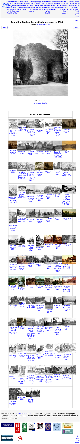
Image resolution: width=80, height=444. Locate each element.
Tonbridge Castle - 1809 (33, 152)
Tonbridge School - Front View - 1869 (42, 197)
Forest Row (31, 4)
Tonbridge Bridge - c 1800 (15, 151)
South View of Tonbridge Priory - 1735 (24, 128)
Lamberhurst (60, 5)
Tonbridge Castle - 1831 (60, 171)
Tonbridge (10, 13)
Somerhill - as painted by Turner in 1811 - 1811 (60, 154)
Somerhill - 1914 (60, 305)
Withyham (54, 9)
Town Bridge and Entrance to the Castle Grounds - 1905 (60, 266)
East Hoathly (9, 6)
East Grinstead (65, 2)
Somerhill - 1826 (15, 170)
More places (64, 12)
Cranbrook (54, 1)
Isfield (53, 5)
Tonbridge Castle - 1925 (69, 327)
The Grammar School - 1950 (33, 399)
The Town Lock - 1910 (33, 305)
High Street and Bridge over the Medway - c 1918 (15, 330)
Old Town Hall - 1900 (22, 245)
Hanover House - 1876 (51, 195)
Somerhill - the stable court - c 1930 (60, 376)
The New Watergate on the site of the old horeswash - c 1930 (33, 378)
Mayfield (26, 7)
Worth (59, 9)
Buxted (26, 1)
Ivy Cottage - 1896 (33, 219)
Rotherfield (37, 7)
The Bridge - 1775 (42, 130)
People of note (77, 12)
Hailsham (65, 5)
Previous (5, 27)
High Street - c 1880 (60, 194)
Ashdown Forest (10, 2)
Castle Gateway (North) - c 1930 (22, 380)
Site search (77, 8)
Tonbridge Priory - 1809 (39, 151)
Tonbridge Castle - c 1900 (60, 245)
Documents (73, 7)
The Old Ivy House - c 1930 (40, 355)
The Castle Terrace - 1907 (15, 287)
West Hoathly (47, 12)
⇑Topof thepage (77, 439)
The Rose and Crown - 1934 (13, 402)
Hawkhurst (15, 5)
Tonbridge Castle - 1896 (51, 219)
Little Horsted (15, 8)
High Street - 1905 (42, 264)
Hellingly (26, 5)
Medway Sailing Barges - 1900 (30, 247)
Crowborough (60, 1)
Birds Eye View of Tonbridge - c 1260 (15, 132)
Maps (72, 9)
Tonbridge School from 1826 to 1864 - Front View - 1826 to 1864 (33, 175)
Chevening (32, 1)
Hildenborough (44, 5)
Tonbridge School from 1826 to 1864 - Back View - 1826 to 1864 (24, 174)
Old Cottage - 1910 (15, 305)
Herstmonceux (33, 7)
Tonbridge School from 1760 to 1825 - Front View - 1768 (33, 132)
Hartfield (9, 9)
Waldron (31, 11)
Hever (37, 5)
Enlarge (76, 20)
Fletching (26, 3)
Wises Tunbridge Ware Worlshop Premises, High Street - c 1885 (69, 198)
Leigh (9, 11)
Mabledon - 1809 (24, 151)
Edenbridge (16, 3)
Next (76, 27)
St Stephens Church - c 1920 (51, 328)
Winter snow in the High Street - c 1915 (69, 307)
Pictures (72, 5)
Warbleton (37, 9)
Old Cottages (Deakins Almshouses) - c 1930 (33, 357)
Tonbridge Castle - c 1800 (69, 130)
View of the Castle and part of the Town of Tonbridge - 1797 (60, 130)
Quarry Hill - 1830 (51, 171)
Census (71, 1)
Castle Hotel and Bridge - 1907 (51, 286)
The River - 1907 (22, 288)
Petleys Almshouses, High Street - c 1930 (42, 378)
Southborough (55, 7)
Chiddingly (37, 1)
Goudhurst (48, 3)
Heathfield (21, 5)
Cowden (48, 1)
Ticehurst (65, 9)
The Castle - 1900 (69, 218)
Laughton (65, 7)
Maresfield (21, 7)
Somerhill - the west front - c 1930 (69, 376)
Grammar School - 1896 (42, 220)
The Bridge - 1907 (42, 286)
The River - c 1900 (51, 244)
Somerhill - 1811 (69, 151)
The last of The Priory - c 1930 (60, 354)
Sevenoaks (49, 9)
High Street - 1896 (57, 217)
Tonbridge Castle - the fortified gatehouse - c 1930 (49, 378)
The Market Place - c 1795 (51, 130)
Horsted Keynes (47, 6)
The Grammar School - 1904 (24, 266)
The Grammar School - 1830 (42, 172)
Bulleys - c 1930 (15, 376)
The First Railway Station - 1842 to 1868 (24, 194)
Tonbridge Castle (40, 103)
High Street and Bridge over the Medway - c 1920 (42, 329)
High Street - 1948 (24, 397)
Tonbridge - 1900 (40, 247)
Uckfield (20, 9)
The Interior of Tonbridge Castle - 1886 (13, 227)
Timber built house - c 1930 (24, 354)
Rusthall (42, 7)
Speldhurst (59, 7)
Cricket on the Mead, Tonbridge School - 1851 (33, 197)
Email (77, 5)
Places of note (77, 16)
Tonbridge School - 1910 (24, 304)
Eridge (20, 3)
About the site (77, 2)
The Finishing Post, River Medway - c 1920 (60, 330)
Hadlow (58, 3)
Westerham (43, 9)
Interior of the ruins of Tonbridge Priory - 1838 (12, 199)
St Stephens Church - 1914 (49, 310)
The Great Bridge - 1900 (15, 246)
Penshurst (32, 9)
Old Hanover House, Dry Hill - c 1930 (51, 352)
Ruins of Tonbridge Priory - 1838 (69, 173)
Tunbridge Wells (15, 12)
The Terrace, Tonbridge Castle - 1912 (42, 307)
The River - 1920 (24, 326)
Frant (42, 3)
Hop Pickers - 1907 (33, 285)
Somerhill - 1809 (51, 151)
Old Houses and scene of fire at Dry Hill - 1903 (15, 266)
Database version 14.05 (24, 413)
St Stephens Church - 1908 (60, 287)
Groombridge (55, 3)
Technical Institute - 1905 (51, 265)
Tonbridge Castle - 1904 (33, 264)
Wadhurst (26, 9)
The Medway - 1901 (69, 243)
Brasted (15, 1)
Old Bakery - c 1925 (13, 355)
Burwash (21, 1)
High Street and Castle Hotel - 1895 (24, 219)
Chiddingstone (44, 1)
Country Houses (43, 24)
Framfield (37, 3)
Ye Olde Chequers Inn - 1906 (69, 265)
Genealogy (72, 3)
